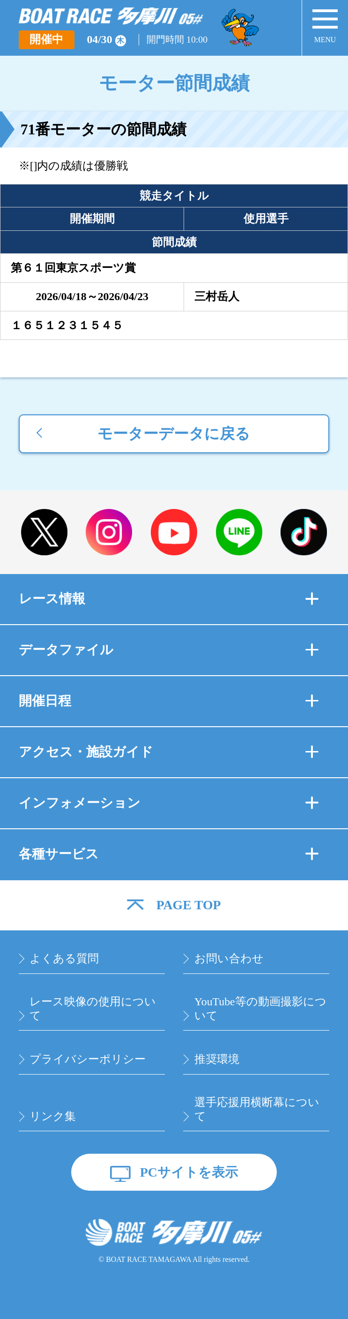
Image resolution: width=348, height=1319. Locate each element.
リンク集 (53, 1116)
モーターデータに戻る (173, 434)
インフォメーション (168, 803)
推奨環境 (216, 1059)
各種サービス (168, 854)
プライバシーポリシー (88, 1059)
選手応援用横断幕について (256, 1109)
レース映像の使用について (93, 1008)
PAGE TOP (188, 905)
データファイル (168, 649)
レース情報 (168, 598)
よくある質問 (64, 958)
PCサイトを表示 (189, 1172)
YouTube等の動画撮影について (260, 1008)
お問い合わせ (229, 958)
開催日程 (168, 700)
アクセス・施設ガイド (168, 751)
